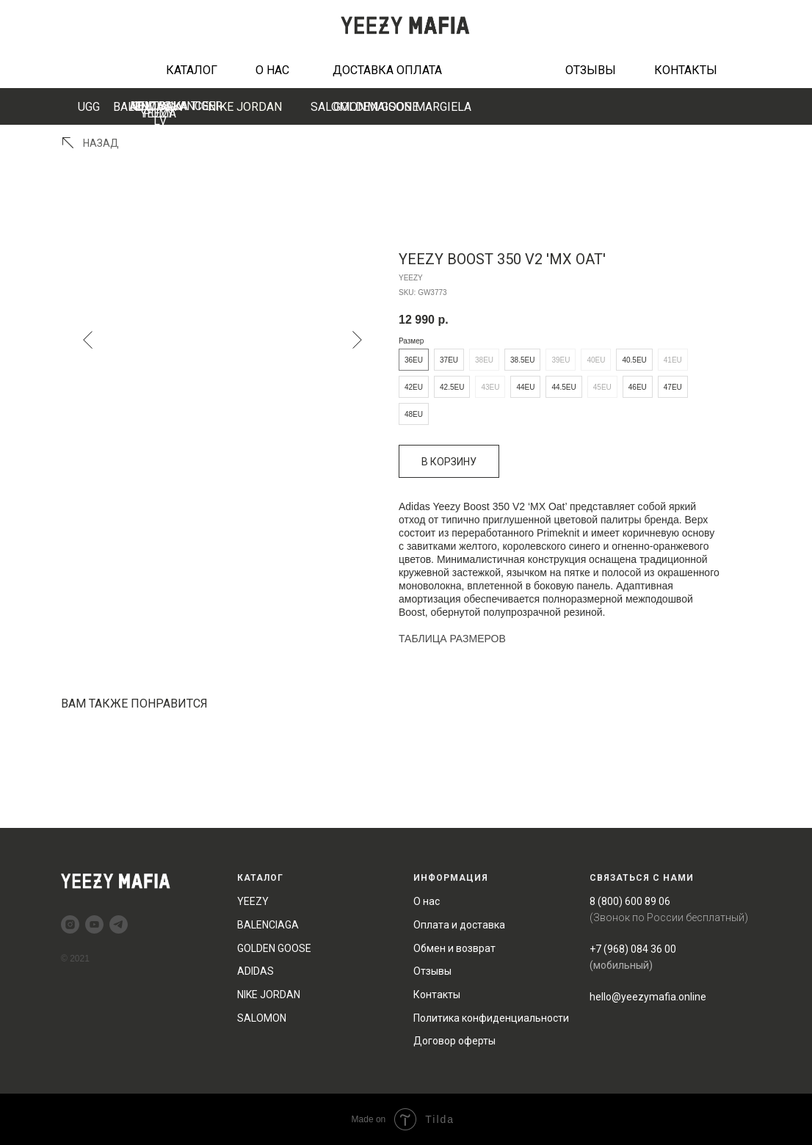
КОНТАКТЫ (685, 70)
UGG (89, 107)
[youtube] (94, 924)
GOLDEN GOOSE (375, 107)
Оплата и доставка (459, 925)
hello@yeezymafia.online (648, 997)
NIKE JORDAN (245, 107)
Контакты (436, 994)
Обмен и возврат (454, 948)
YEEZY (253, 901)
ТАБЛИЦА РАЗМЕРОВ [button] (452, 638)
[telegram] (118, 924)
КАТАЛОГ (191, 70)
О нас (426, 901)
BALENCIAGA (147, 107)
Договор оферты (454, 1041)
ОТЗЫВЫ (590, 70)
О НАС (272, 70)
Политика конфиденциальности (491, 1018)
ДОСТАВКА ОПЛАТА (387, 70)
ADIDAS (255, 971)
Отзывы (432, 971)
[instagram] (70, 924)
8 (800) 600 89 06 (630, 901)
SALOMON (261, 1018)
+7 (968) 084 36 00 (633, 949)
